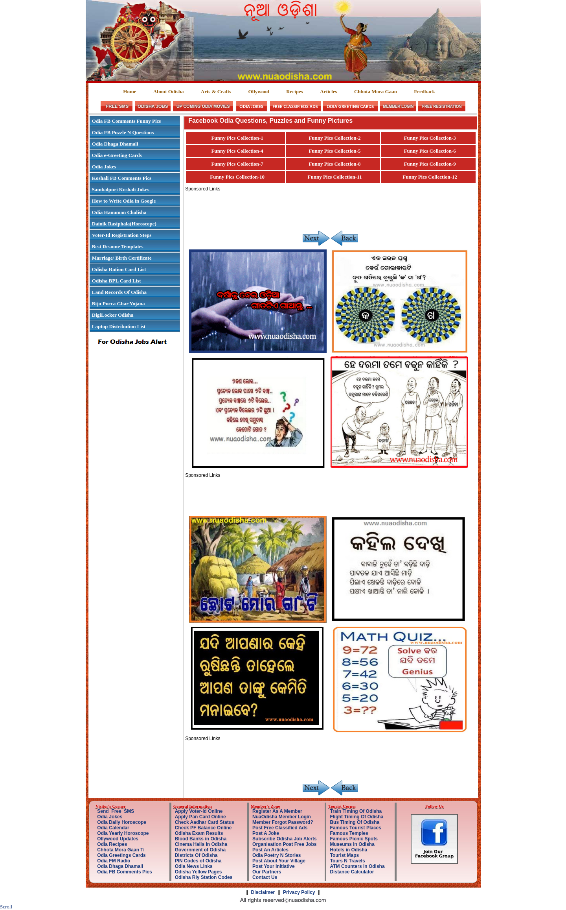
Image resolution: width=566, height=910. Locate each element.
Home (129, 91)
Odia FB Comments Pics (124, 872)
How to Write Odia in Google (124, 201)
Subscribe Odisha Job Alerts (284, 839)
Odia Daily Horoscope (121, 822)
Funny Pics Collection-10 (237, 177)
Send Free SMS (115, 811)
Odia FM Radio (113, 861)
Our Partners (266, 872)
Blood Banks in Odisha (200, 839)
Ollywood (258, 91)
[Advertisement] (328, 209)
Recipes (294, 91)
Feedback (424, 91)
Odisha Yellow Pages (198, 872)
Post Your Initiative (273, 866)
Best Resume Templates (117, 246)
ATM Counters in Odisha (357, 866)
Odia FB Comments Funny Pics (126, 121)
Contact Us (264, 877)
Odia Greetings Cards (121, 855)
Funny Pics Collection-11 (335, 177)
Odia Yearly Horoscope (123, 833)
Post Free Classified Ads (279, 828)
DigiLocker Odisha (113, 315)
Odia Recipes (112, 844)
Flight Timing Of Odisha (356, 817)
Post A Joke (265, 833)
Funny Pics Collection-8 (334, 164)
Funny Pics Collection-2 (334, 138)
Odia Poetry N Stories (276, 855)
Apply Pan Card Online (200, 817)
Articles (328, 91)
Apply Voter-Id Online (199, 811)
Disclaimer (263, 892)
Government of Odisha (200, 850)
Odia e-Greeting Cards (117, 155)
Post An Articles (270, 850)
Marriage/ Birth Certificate (122, 258)
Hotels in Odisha (348, 850)
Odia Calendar (113, 828)
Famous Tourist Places (355, 828)
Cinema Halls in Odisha (201, 844)
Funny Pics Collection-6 (430, 151)
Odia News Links (194, 866)
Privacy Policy (299, 892)
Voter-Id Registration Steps (121, 235)
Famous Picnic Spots (353, 839)
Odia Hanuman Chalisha (119, 212)
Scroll (6, 907)
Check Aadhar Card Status (204, 822)
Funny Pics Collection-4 (237, 151)
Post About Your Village (278, 861)
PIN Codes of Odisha (198, 861)
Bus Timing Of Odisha (354, 822)
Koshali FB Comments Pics (121, 178)
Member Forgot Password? (282, 822)
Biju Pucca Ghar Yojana (118, 303)
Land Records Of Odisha (119, 292)
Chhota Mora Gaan (375, 91)
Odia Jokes (104, 167)
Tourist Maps (344, 855)
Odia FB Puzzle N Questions (123, 132)
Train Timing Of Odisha (356, 811)
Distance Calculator (352, 872)
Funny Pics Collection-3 (430, 138)
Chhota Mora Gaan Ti (120, 850)
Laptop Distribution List (119, 326)
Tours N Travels (347, 861)
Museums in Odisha (352, 844)
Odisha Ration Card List (119, 269)
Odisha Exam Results (199, 833)
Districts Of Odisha (196, 855)
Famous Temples (349, 833)
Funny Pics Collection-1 (237, 138)
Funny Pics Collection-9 (430, 164)
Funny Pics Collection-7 (237, 164)
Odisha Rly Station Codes (204, 877)
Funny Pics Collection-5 (334, 151)
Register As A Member (277, 811)
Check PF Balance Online (203, 828)
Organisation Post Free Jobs (284, 844)
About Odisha (168, 91)
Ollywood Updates (117, 839)
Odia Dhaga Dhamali (115, 144)
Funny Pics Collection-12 (429, 177)
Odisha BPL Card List (116, 281)
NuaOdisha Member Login (281, 817)
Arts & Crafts (216, 91)
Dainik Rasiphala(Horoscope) (124, 224)
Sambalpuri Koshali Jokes (120, 189)
